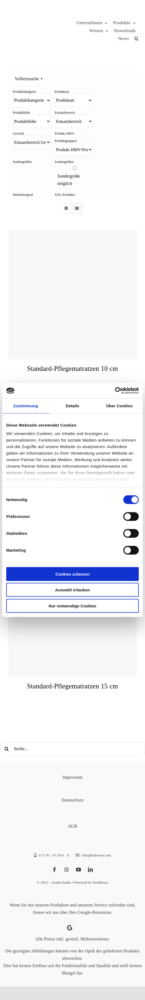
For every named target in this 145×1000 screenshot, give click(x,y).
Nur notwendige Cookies (72, 605)
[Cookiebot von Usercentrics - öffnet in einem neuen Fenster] (115, 390)
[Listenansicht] (77, 208)
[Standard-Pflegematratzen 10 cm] (72, 294)
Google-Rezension (94, 912)
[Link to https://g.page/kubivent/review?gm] (69, 928)
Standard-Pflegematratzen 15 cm (72, 686)
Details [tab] (72, 405)
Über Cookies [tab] (119, 405)
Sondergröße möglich (68, 180)
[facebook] (54, 869)
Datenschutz (72, 800)
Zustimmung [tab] (25, 405)
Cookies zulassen (72, 574)
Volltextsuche (29, 78)
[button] (136, 39)
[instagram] (66, 869)
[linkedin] (90, 869)
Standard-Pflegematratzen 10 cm (72, 368)
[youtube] (78, 869)
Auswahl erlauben (72, 590)
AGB (72, 826)
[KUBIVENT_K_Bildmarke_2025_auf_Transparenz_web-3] (45, 31)
